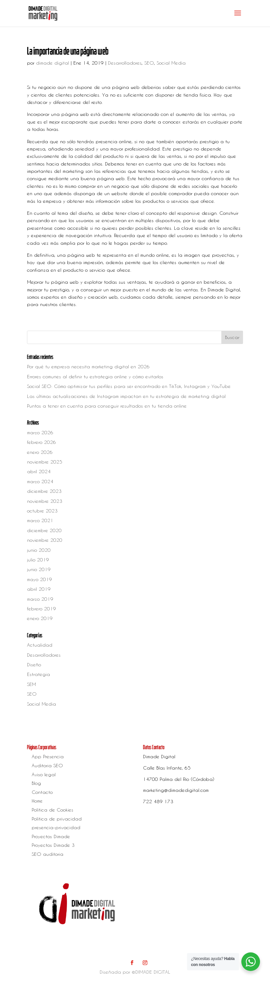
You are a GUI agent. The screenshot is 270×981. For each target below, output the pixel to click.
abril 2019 (39, 589)
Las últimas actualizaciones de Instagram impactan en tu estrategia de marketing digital (126, 396)
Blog (36, 783)
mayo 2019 (39, 579)
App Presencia (48, 756)
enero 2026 (40, 452)
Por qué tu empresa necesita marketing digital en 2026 (88, 366)
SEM (31, 684)
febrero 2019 (41, 608)
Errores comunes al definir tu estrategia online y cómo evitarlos (95, 376)
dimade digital (52, 63)
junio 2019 (39, 569)
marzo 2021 (40, 520)
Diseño (34, 664)
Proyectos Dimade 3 (53, 845)
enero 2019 (40, 618)
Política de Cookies (52, 810)
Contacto (42, 792)
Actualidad (39, 645)
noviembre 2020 (44, 540)
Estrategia (38, 674)
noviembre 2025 (44, 462)
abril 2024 (39, 471)
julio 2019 (38, 559)
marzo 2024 (40, 481)
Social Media (171, 63)
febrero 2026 (41, 442)
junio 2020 (39, 550)
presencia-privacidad (56, 827)
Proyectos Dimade (51, 836)
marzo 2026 (40, 432)
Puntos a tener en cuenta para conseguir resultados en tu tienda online (107, 406)
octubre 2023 (42, 510)
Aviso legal (44, 774)
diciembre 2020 (44, 530)
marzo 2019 (40, 599)
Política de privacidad (57, 818)
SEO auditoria (47, 854)
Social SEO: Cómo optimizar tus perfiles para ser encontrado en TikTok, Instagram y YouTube (129, 386)
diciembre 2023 (44, 491)
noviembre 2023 (44, 501)
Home (37, 801)
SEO (149, 63)
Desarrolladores (125, 63)
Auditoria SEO (47, 765)
